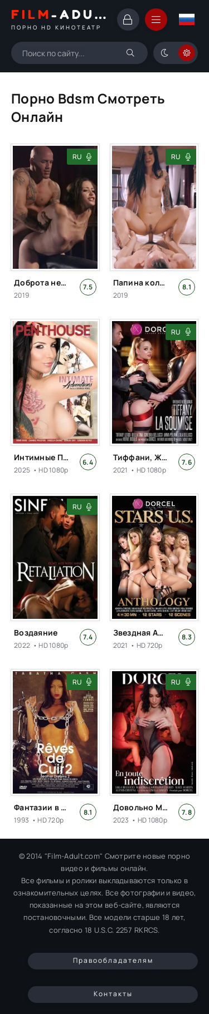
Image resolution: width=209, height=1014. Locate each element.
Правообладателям (113, 960)
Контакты (113, 993)
